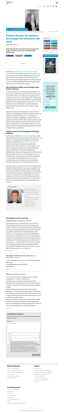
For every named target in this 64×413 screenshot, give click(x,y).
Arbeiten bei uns (12, 395)
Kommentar (10, 321)
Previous (45, 65)
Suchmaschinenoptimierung (30, 142)
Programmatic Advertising (14, 376)
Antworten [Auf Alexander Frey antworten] (9, 250)
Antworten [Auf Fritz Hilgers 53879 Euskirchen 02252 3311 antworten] (9, 269)
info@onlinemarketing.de (31, 346)
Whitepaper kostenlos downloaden (43, 372)
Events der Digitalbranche (41, 380)
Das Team (10, 393)
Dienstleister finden (40, 376)
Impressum (11, 397)
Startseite (8, 32)
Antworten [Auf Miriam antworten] (9, 308)
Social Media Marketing (13, 368)
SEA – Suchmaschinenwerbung (15, 372)
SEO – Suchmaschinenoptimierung (16, 370)
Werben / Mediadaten (13, 389)
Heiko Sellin (13, 187)
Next (56, 65)
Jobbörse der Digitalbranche (42, 378)
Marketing (30, 73)
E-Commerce (11, 374)
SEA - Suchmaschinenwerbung (19, 32)
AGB (9, 401)
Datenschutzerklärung (33, 351)
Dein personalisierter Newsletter (43, 370)
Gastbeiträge (11, 391)
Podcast (37, 381)
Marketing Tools (12, 378)
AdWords (36, 102)
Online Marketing (25, 136)
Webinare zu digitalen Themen (42, 374)
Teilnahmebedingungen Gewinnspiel (17, 403)
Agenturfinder (38, 368)
